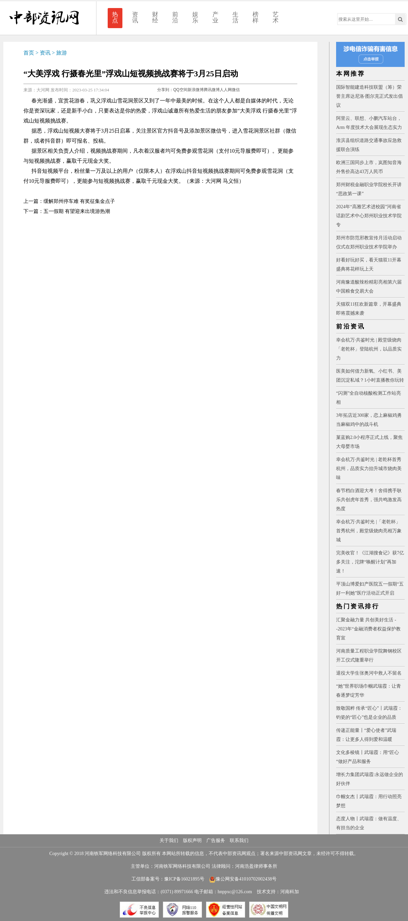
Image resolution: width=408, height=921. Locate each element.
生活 (235, 17)
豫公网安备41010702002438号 (243, 878)
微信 (236, 89)
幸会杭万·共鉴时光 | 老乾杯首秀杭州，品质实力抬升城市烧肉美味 (369, 468)
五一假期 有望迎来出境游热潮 (76, 211)
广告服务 (215, 840)
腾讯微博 (212, 89)
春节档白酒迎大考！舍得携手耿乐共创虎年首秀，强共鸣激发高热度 (369, 499)
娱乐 (195, 17)
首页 (28, 53)
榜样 (255, 17)
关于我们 (169, 840)
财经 (155, 17)
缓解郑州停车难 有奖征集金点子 (79, 201)
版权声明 (192, 840)
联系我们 (239, 840)
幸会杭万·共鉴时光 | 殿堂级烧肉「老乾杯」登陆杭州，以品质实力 (369, 349)
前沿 (175, 17)
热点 (115, 17)
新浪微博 (196, 89)
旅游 (61, 53)
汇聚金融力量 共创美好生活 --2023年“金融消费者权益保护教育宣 (368, 628)
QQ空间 (180, 89)
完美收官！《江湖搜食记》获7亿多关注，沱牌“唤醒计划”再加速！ (370, 561)
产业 (215, 17)
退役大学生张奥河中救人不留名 (369, 673)
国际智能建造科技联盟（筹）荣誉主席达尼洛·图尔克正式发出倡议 (369, 96)
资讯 (135, 17)
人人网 (226, 89)
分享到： (165, 89)
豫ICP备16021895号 (184, 878)
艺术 (276, 17)
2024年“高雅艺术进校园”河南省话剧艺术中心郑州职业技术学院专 (369, 215)
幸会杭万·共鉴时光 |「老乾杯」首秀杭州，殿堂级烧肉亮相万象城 (369, 530)
